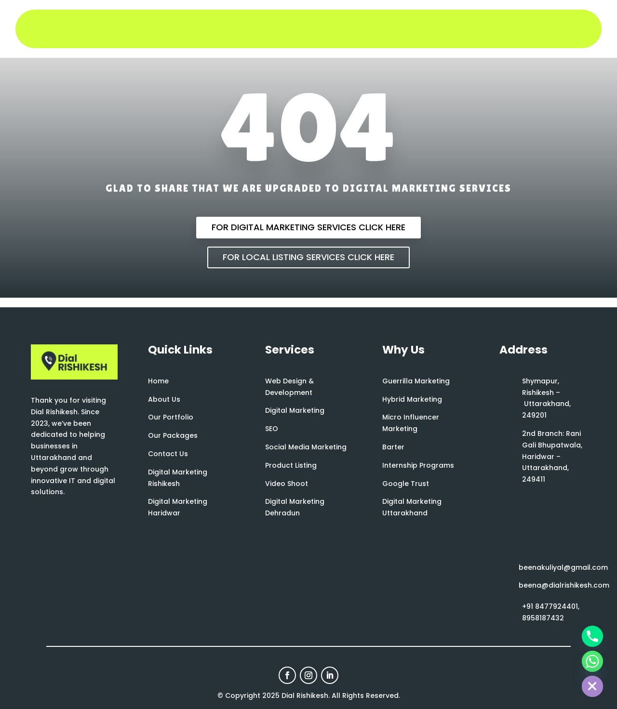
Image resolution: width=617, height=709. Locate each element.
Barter (393, 447)
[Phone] (592, 636)
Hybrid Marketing (412, 399)
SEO (271, 428)
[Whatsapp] (592, 661)
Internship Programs (418, 465)
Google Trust (405, 483)
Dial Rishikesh (305, 695)
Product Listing (291, 465)
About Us (164, 399)
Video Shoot (286, 483)
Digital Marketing (294, 410)
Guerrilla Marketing (416, 381)
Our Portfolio (170, 417)
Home (158, 381)
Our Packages (173, 435)
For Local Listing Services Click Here (308, 257)
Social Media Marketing (306, 447)
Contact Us (168, 454)
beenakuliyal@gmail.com (563, 567)
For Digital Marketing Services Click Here (308, 227)
